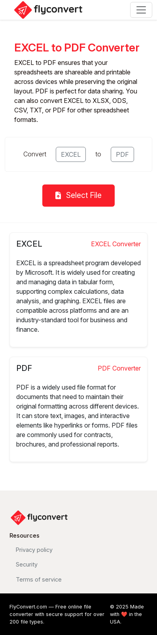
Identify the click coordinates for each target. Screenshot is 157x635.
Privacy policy (34, 549)
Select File (78, 195)
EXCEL (71, 154)
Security (27, 564)
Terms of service (39, 579)
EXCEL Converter (116, 244)
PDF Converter (119, 368)
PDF (122, 154)
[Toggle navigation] (141, 10)
